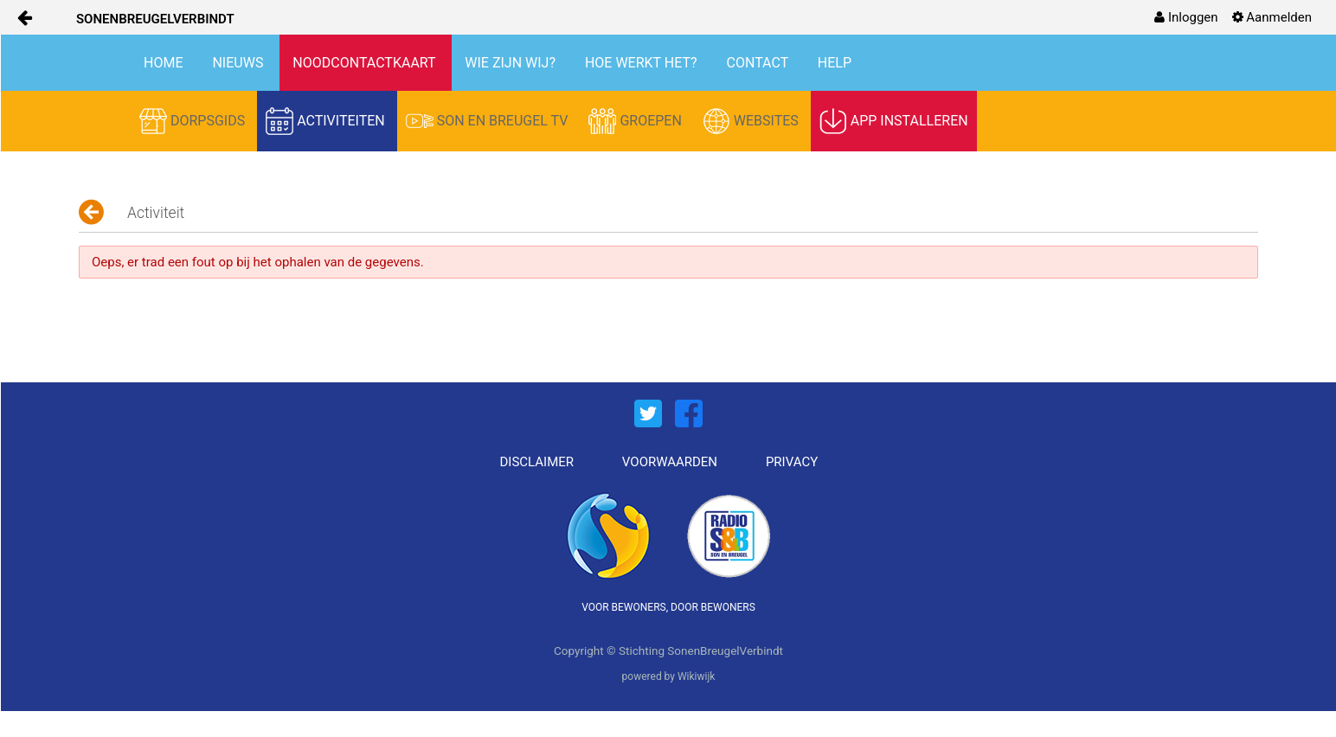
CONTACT (759, 62)
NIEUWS (239, 62)
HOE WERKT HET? (643, 62)
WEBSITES (752, 121)
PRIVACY (792, 462)
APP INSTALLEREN (893, 121)
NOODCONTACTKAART (365, 62)
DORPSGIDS (193, 121)
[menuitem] (1185, 17)
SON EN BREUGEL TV (489, 121)
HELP (834, 62)
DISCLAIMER (537, 462)
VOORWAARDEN (669, 462)
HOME (165, 62)
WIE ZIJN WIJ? (512, 62)
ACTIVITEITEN (327, 121)
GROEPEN (636, 121)
